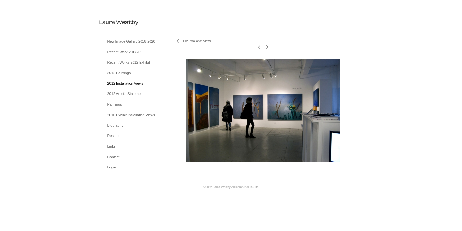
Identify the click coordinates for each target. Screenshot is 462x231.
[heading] (118, 22)
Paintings (114, 104)
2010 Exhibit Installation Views (131, 115)
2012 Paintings (119, 73)
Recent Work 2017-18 (124, 52)
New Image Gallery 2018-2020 (131, 41)
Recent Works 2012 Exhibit (128, 62)
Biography (115, 125)
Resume (114, 136)
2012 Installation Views (125, 83)
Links (111, 146)
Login (111, 167)
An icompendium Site (245, 187)
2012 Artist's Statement (125, 94)
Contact (113, 157)
